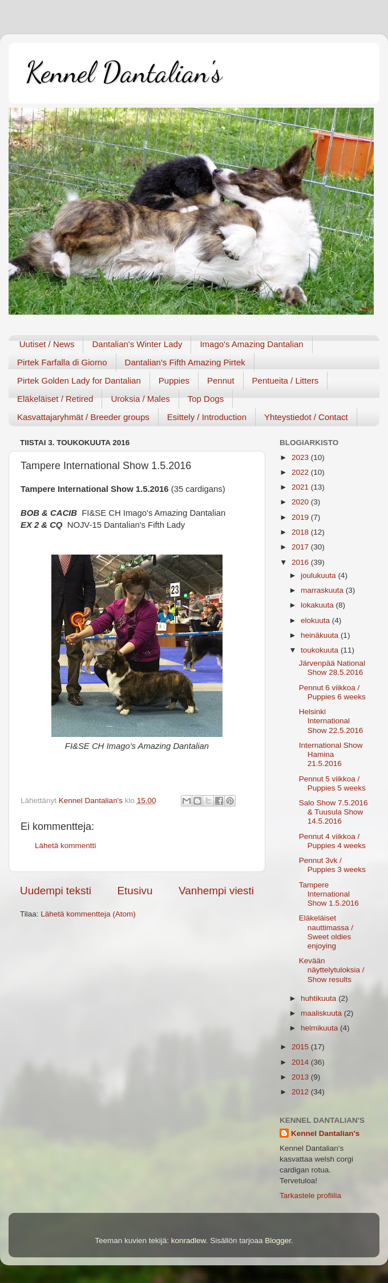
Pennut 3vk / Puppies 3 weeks (332, 865)
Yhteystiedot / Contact (306, 417)
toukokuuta (321, 650)
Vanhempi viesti (216, 891)
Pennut (221, 380)
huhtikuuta (319, 998)
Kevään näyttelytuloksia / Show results (332, 969)
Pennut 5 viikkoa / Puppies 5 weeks (332, 783)
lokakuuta (318, 605)
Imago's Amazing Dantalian (251, 344)
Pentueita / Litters (285, 380)
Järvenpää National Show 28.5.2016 (332, 668)
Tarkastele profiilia (310, 1195)
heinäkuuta (321, 635)
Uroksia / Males (140, 399)
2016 (301, 562)
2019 (301, 517)
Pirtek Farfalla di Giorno (62, 362)
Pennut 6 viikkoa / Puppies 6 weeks (332, 692)
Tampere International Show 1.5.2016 (329, 894)
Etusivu (135, 891)
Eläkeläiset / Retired (55, 399)
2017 (301, 547)
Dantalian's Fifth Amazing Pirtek (185, 362)
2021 (301, 487)
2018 (301, 532)
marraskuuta (323, 590)
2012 (301, 1092)
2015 (301, 1046)
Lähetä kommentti (65, 845)
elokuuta (316, 620)
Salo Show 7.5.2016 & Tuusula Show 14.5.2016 (333, 812)
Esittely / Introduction (206, 417)
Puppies (174, 380)
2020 (301, 502)
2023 (301, 457)
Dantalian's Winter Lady (137, 344)
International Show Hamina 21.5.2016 (331, 754)
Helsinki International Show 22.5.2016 (331, 720)
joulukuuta (319, 575)
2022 (301, 472)
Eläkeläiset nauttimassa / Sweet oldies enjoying (326, 932)
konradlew (188, 1240)
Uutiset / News (47, 344)
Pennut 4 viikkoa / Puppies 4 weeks (332, 841)
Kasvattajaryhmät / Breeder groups (83, 417)
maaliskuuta (322, 1013)
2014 (301, 1062)
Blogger (278, 1240)
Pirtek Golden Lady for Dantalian (79, 380)
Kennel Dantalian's (124, 72)
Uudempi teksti (55, 891)
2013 (301, 1077)
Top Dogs (206, 399)
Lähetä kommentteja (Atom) (88, 914)
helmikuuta (320, 1028)
